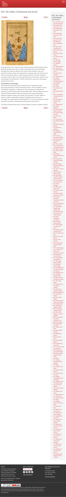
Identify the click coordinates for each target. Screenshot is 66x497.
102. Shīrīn (56, 365)
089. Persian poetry (58, 322)
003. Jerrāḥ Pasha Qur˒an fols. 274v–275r (58, 30)
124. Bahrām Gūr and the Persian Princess (58, 450)
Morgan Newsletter (28, 469)
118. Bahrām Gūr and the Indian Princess (58, 421)
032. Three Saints (58, 119)
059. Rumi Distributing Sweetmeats (56, 218)
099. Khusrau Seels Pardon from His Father (58, 355)
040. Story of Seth (58, 144)
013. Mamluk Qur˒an (58, 66)
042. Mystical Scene (58, 149)
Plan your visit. (17, 8)
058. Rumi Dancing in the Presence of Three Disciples (58, 213)
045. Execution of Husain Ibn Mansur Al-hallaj (58, 160)
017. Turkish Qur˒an (58, 76)
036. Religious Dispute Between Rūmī (58, 132)
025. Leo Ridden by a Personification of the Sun (58, 96)
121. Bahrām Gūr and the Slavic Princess (58, 436)
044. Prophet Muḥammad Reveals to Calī (58, 155)
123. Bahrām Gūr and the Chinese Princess (58, 445)
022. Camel (56, 86)
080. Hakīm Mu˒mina (59, 292)
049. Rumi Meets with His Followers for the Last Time (58, 177)
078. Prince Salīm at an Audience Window (58, 285)
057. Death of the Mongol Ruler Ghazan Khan (58, 208)
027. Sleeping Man (58, 104)
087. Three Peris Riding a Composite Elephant (58, 313)
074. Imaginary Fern (58, 272)
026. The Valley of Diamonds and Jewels (58, 101)
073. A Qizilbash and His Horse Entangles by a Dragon (59, 269)
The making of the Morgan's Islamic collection (58, 455)
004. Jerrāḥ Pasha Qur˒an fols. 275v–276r (58, 35)
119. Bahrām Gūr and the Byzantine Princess (58, 426)
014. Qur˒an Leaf (58, 68)
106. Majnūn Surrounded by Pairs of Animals (58, 378)
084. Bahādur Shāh (58, 304)
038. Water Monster (58, 139)
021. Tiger (56, 84)
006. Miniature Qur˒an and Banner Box (58, 43)
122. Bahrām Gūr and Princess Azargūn (58, 440)
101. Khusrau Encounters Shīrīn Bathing (58, 361)
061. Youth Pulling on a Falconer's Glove (58, 226)
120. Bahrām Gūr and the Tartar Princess (58, 431)
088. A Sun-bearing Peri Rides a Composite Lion (58, 318)
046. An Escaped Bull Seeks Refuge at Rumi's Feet (59, 165)
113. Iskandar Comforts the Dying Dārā (58, 403)
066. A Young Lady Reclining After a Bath (58, 244)
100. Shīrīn (56, 358)
